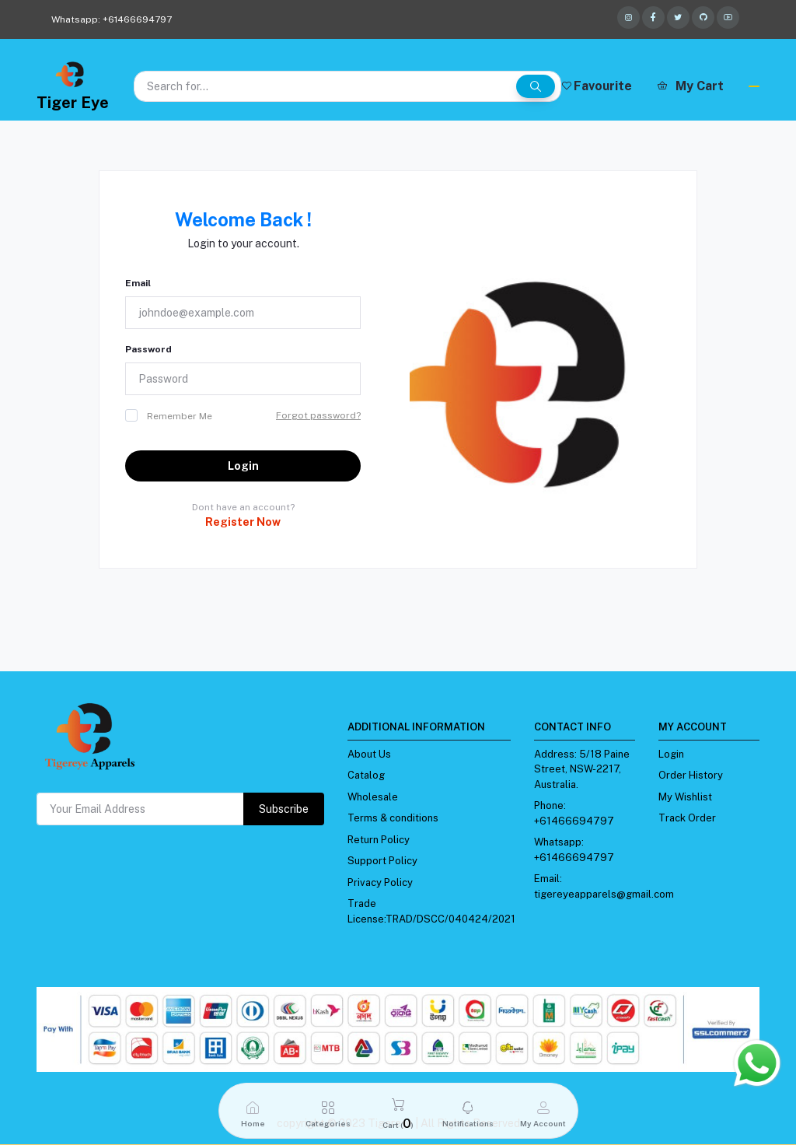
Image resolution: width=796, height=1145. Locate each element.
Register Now (243, 522)
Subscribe (284, 809)
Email (138, 283)
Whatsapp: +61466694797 (111, 19)
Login (243, 466)
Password (148, 349)
